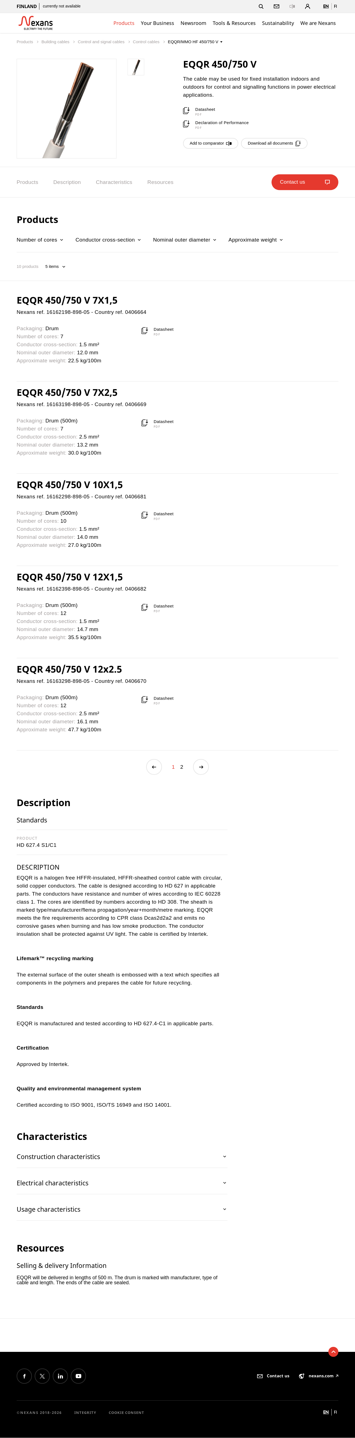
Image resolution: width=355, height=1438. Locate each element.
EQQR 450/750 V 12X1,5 (70, 576)
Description (67, 182)
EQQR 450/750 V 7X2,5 (67, 392)
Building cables (55, 41)
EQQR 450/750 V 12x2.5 (69, 669)
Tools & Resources (234, 22)
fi (335, 6)
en (326, 6)
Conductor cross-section (108, 240)
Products (124, 22)
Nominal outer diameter (185, 240)
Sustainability (278, 22)
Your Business (157, 22)
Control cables (147, 41)
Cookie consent (126, 1412)
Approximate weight (256, 240)
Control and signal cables (102, 41)
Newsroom (193, 22)
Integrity (85, 1412)
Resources (160, 182)
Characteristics (114, 182)
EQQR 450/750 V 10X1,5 (70, 484)
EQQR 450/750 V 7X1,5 (67, 300)
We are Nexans (318, 22)
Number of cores (40, 240)
